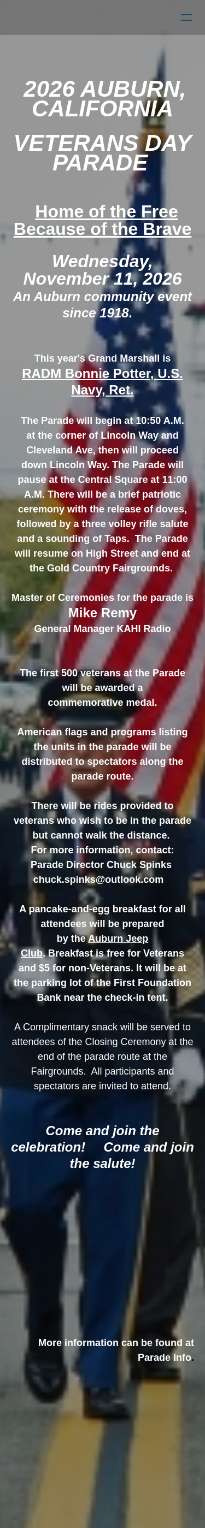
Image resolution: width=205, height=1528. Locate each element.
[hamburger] (186, 17)
